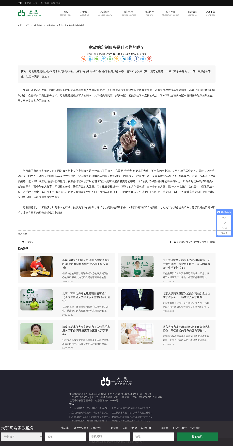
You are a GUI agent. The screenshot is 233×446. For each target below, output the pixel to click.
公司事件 (170, 13)
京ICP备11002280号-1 (126, 394)
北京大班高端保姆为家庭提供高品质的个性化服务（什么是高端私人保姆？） (133, 408)
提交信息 (197, 436)
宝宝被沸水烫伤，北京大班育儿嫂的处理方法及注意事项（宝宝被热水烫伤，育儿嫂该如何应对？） (133, 412)
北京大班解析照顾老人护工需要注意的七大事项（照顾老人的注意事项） (133, 417)
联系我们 (192, 13)
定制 (62, 95)
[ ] (40, 3)
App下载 (210, 13)
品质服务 (105, 13)
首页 (66, 13)
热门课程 (128, 13)
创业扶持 (149, 13)
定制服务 (51, 25)
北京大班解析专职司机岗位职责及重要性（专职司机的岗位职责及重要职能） (90, 417)
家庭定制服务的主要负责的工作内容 (197, 242)
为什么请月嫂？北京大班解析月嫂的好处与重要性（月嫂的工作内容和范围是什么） (90, 408)
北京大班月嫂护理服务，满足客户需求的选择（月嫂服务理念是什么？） (90, 412)
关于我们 (84, 13)
